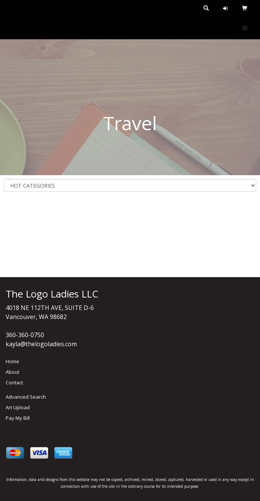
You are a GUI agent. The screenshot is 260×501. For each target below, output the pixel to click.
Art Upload (18, 407)
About (12, 371)
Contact (14, 382)
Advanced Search (26, 396)
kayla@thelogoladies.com (41, 344)
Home (12, 361)
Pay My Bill (18, 418)
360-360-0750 (25, 335)
